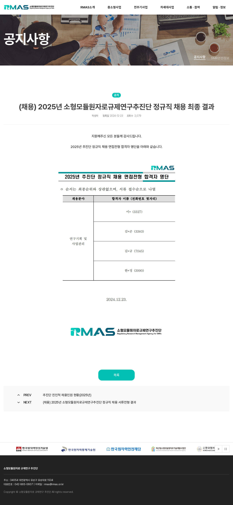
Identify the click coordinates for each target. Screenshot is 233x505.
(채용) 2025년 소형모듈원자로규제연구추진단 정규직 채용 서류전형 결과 (89, 402)
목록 (116, 375)
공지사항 (200, 61)
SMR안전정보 (220, 64)
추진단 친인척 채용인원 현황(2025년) (67, 395)
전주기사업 (141, 7)
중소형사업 (114, 7)
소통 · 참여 (193, 7)
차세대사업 (167, 7)
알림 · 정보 (219, 7)
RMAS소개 (87, 7)
